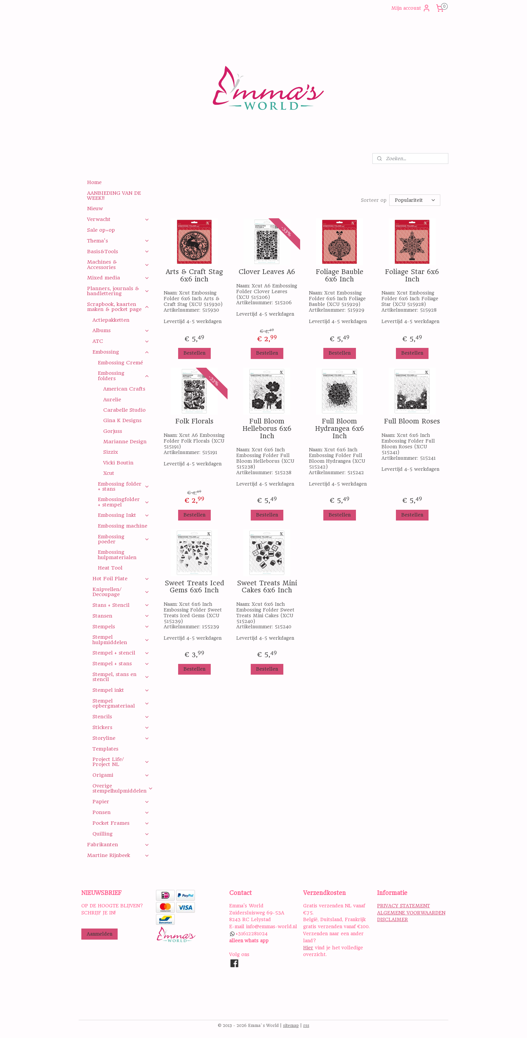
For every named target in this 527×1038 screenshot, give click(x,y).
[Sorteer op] (415, 200)
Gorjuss (112, 431)
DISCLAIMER (392, 919)
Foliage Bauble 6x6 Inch (339, 275)
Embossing (120, 352)
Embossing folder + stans (123, 486)
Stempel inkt (120, 690)
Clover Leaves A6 (267, 271)
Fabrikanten (118, 845)
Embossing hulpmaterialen (117, 554)
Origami (120, 775)
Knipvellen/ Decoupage (120, 591)
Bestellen (194, 352)
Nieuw (95, 209)
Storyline (120, 738)
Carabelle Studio (124, 410)
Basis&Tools (118, 252)
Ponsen (120, 812)
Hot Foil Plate (120, 579)
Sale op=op (101, 230)
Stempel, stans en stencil (120, 676)
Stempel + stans (120, 664)
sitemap (291, 1025)
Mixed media (118, 278)
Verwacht (118, 219)
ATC (120, 341)
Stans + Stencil (120, 605)
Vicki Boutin (118, 463)
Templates (105, 749)
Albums (120, 330)
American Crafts (124, 389)
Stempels (120, 627)
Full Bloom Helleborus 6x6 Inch (266, 428)
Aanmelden (99, 934)
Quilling (120, 834)
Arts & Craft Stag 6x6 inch (194, 275)
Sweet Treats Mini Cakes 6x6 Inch (267, 586)
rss (306, 1025)
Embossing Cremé (120, 363)
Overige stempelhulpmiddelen (122, 788)
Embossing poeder (123, 539)
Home (94, 182)
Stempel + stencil (120, 653)
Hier (308, 947)
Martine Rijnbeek (118, 855)
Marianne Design (125, 442)
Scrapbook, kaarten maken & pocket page (118, 306)
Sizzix (110, 452)
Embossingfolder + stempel (123, 501)
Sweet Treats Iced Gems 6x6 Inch (194, 586)
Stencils (120, 717)
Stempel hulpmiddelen (120, 639)
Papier (120, 802)
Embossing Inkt (123, 515)
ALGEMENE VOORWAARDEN (411, 912)
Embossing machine (122, 526)
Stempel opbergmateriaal (120, 703)
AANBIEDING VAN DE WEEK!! (114, 195)
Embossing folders (123, 375)
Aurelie (112, 400)
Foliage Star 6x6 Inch (412, 275)
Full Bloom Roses (412, 421)
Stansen (120, 616)
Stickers (120, 727)
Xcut (108, 473)
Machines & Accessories (118, 264)
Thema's (118, 241)
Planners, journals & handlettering (118, 291)
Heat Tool (110, 568)
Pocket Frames (120, 823)
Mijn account (411, 8)
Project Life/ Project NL (120, 761)
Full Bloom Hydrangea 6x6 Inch (339, 428)
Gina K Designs (122, 420)
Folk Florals (194, 421)
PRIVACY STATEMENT (403, 905)
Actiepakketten (110, 320)
